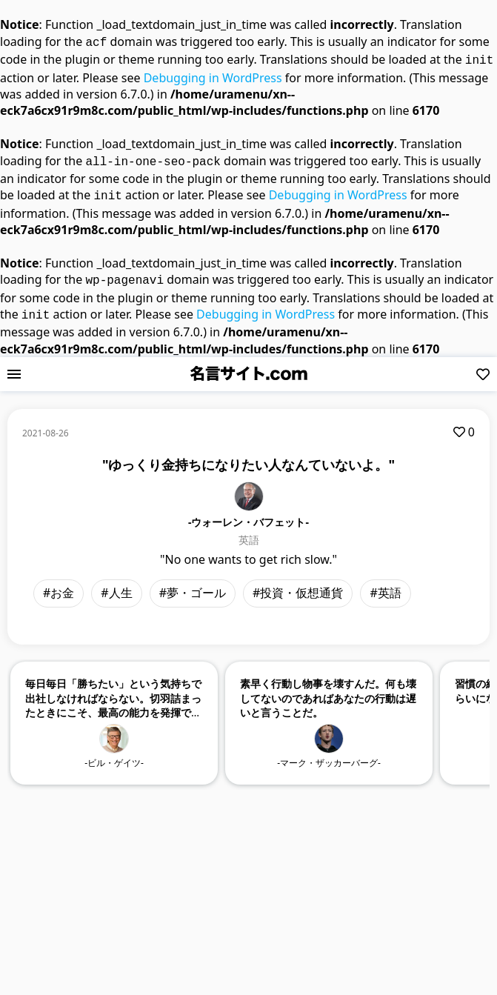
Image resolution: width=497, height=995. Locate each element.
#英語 (385, 584)
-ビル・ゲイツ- (114, 754)
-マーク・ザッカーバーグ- (329, 754)
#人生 (116, 584)
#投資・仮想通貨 (298, 584)
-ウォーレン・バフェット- (248, 513)
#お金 (58, 584)
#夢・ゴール (192, 584)
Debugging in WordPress (213, 75)
